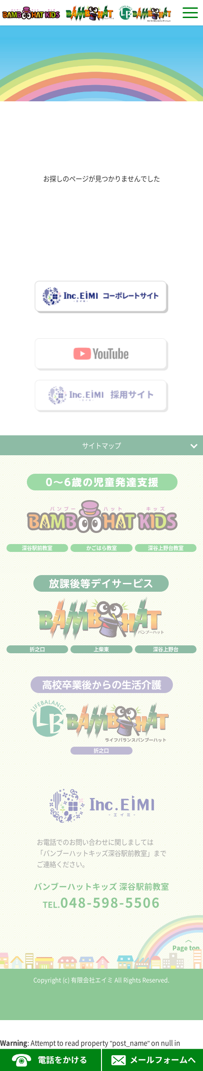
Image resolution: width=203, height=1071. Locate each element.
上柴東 (101, 658)
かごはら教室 (101, 557)
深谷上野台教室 (166, 557)
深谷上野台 (165, 658)
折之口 (37, 658)
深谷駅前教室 (37, 557)
